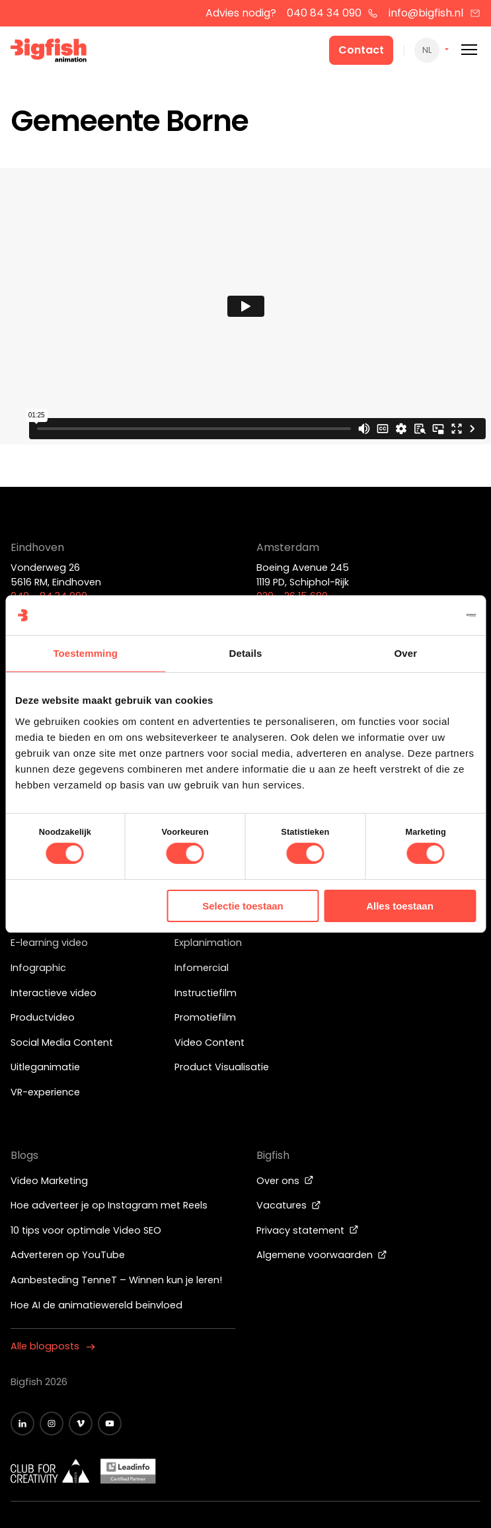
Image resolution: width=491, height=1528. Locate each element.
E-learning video (49, 942)
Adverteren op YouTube (68, 1254)
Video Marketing (49, 1180)
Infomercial (201, 967)
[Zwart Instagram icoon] (51, 1423)
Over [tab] (406, 653)
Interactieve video (53, 992)
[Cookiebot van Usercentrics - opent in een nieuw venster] (418, 615)
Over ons (285, 1180)
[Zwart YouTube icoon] (110, 1423)
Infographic (38, 967)
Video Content (209, 1042)
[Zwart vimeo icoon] (81, 1423)
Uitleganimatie (45, 1067)
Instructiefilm (205, 992)
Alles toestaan (400, 906)
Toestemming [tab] (85, 653)
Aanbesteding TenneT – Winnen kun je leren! (116, 1280)
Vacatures (288, 1205)
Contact (361, 50)
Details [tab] (245, 653)
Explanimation (208, 942)
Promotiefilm (205, 1017)
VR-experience (45, 1092)
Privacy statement (307, 1230)
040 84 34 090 (333, 13)
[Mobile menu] (469, 50)
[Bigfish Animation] (49, 52)
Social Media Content (62, 1042)
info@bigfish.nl (434, 13)
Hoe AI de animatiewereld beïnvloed (96, 1305)
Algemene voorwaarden (321, 1254)
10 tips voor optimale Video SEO (86, 1230)
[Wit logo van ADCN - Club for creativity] (50, 1471)
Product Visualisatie (221, 1067)
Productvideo (43, 1017)
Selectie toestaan (242, 906)
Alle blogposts (53, 1346)
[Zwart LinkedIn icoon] (22, 1423)
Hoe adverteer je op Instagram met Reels (109, 1205)
